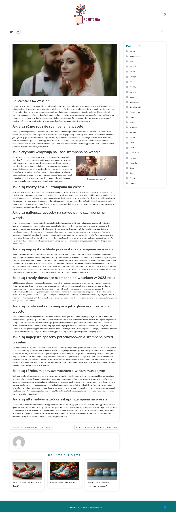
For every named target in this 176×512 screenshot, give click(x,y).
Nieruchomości (135, 107)
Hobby (132, 82)
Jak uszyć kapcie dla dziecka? (63, 483)
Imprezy (133, 87)
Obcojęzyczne (135, 112)
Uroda (132, 168)
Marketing (133, 92)
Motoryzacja (134, 102)
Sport (132, 143)
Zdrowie (133, 183)
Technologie (134, 153)
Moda (132, 97)
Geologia (133, 77)
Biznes (132, 51)
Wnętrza (133, 178)
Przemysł (133, 127)
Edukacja (133, 72)
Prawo (132, 122)
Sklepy (132, 138)
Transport (133, 158)
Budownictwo (135, 56)
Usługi (132, 173)
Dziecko (133, 67)
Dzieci (132, 61)
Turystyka (133, 163)
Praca (132, 117)
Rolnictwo (133, 132)
